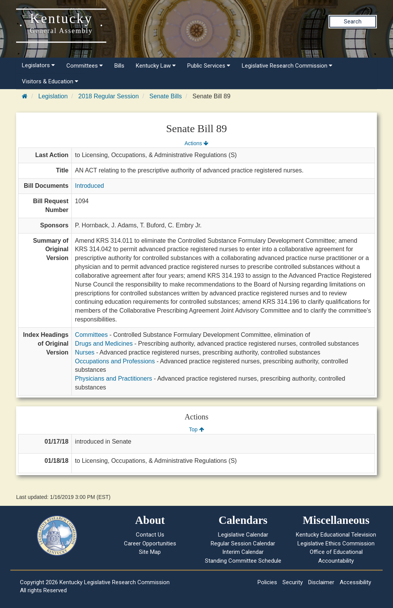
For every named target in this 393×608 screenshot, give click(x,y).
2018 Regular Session (108, 96)
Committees (84, 65)
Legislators (38, 65)
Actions (196, 143)
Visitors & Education (50, 81)
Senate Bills (165, 96)
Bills (119, 65)
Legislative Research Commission (287, 65)
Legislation (53, 96)
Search (353, 21)
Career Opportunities (150, 543)
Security (292, 582)
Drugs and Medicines (103, 343)
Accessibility (355, 582)
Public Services (208, 65)
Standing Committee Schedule (243, 560)
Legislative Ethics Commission (336, 543)
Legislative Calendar (243, 534)
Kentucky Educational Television (336, 534)
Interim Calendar (243, 551)
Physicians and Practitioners (113, 378)
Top (196, 429)
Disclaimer (321, 582)
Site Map (150, 551)
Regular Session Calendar (243, 543)
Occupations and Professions (115, 361)
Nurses (84, 352)
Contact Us (150, 534)
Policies (267, 582)
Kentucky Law (156, 65)
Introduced (89, 185)
